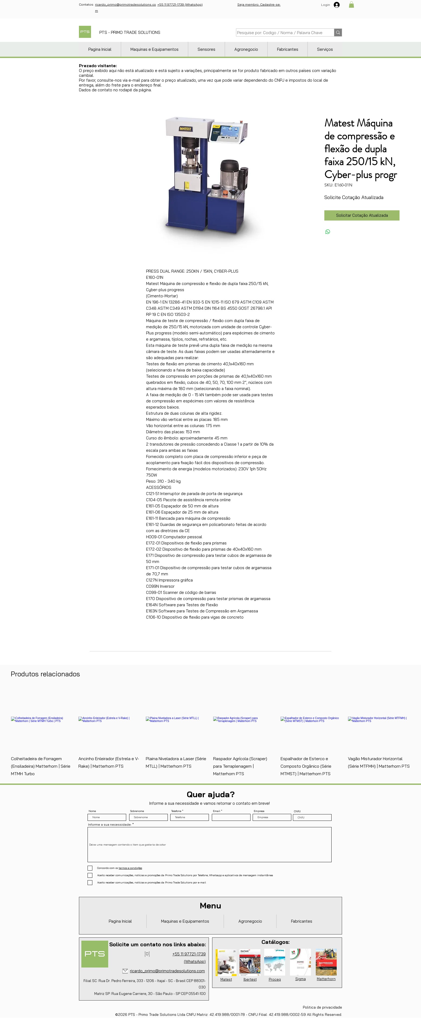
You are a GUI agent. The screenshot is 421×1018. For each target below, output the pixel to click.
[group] (210, 733)
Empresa (259, 811)
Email (216, 811)
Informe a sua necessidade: (110, 824)
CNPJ (297, 811)
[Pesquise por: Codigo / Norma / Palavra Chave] (280, 33)
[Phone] (147, 954)
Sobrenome (137, 811)
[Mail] (125, 971)
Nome (92, 811)
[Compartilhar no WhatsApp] (328, 232)
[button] (351, 4)
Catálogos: (275, 941)
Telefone (176, 811)
